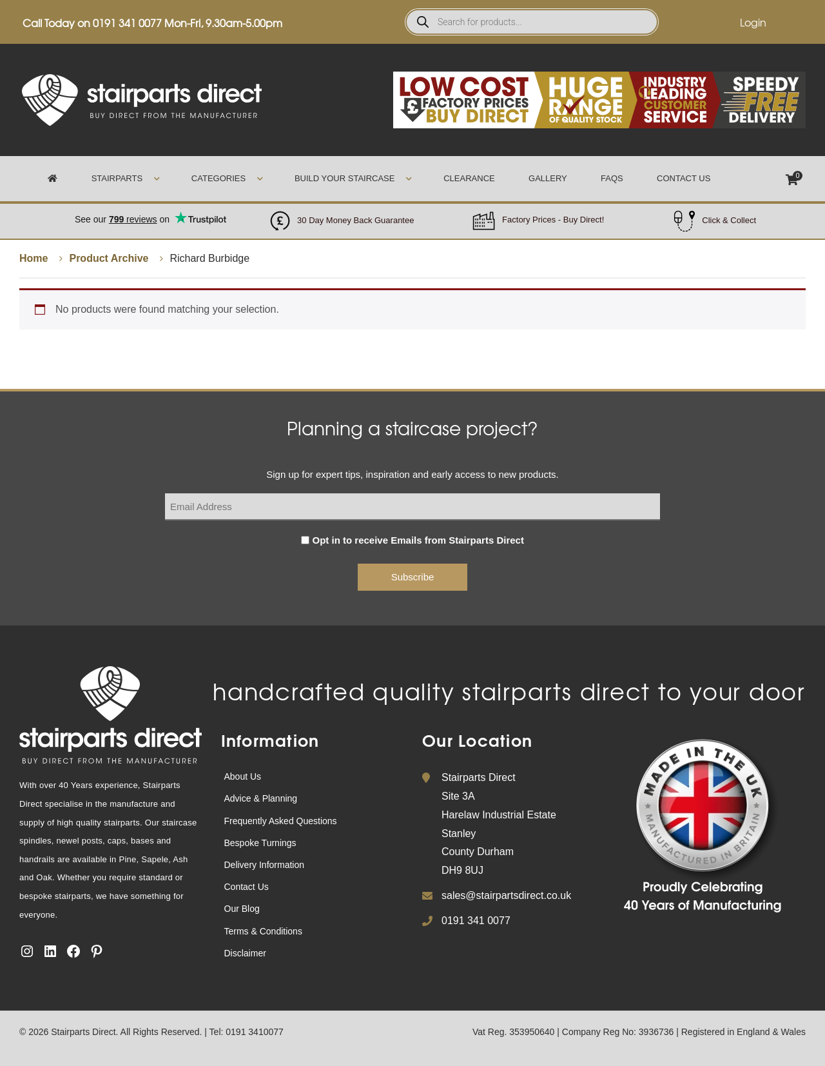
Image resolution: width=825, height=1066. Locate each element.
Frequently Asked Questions (280, 821)
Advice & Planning (261, 798)
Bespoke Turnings (260, 843)
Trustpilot (150, 212)
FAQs (612, 178)
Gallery (548, 178)
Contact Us (683, 178)
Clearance (468, 178)
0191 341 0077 (127, 22)
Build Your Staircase (345, 178)
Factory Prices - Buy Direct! (553, 219)
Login (753, 22)
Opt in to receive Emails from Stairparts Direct (418, 540)
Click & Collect (729, 220)
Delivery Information (264, 865)
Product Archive (108, 258)
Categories (218, 178)
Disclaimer (245, 953)
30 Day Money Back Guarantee (355, 220)
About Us (243, 776)
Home (33, 258)
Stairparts (117, 178)
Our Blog (242, 908)
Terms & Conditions (263, 931)
